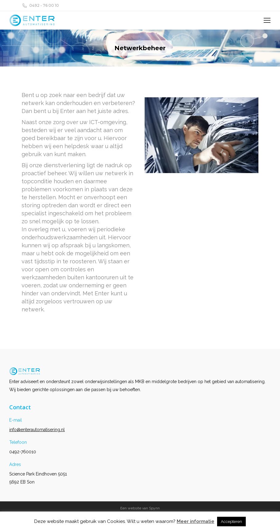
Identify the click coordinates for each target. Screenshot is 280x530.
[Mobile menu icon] (267, 20)
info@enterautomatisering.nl (37, 429)
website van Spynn (144, 508)
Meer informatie (195, 521)
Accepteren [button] (231, 521)
